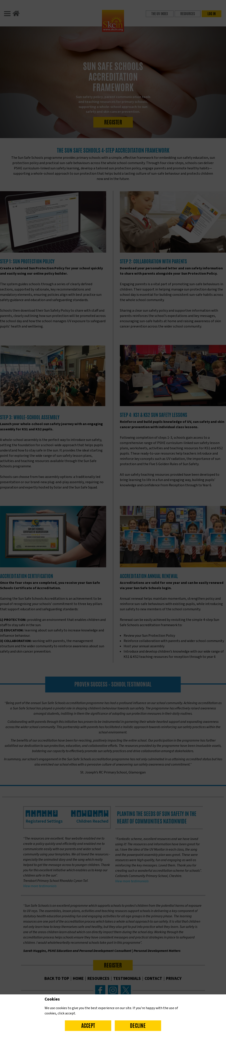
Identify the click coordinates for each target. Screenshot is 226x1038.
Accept (88, 1025)
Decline (138, 1025)
